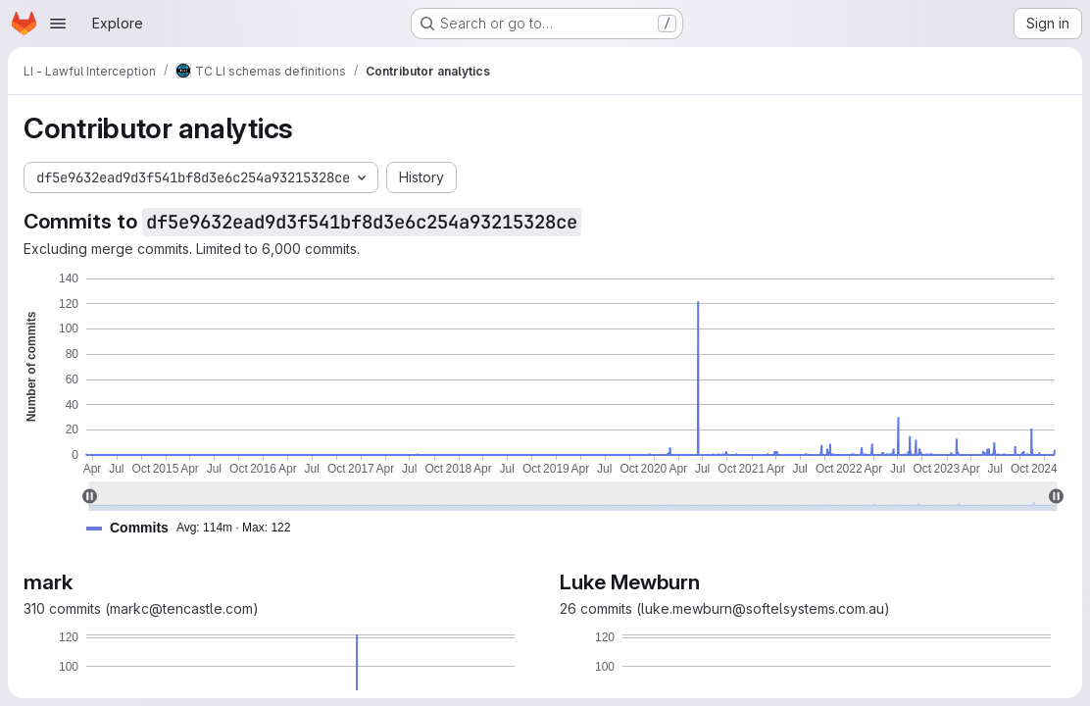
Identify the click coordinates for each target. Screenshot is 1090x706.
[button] (196, 528)
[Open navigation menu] (58, 23)
